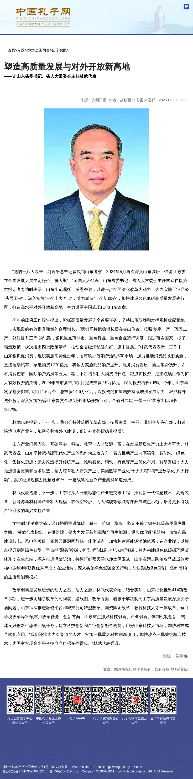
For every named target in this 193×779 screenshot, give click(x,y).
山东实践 (59, 50)
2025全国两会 (38, 50)
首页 (11, 50)
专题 (21, 50)
